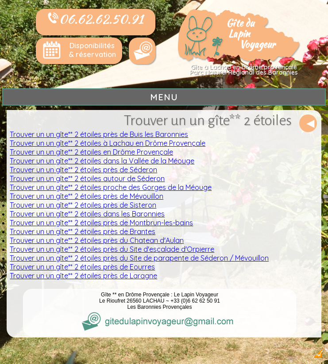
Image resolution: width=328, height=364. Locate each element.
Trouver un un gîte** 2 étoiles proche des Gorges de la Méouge (111, 187)
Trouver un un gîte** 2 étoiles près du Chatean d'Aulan (97, 240)
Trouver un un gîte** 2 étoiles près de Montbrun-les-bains (101, 222)
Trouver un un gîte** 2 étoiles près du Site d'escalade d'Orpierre (112, 249)
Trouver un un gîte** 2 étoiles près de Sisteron (83, 205)
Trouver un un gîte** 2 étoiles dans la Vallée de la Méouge (102, 160)
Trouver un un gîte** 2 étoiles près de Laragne (83, 275)
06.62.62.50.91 (95, 19)
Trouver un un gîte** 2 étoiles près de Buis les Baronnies (99, 134)
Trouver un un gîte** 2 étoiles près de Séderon (83, 169)
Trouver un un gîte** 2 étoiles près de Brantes (82, 231)
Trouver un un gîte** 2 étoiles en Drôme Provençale (91, 152)
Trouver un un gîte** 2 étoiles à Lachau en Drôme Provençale (107, 143)
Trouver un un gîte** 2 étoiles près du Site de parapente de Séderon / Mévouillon (139, 258)
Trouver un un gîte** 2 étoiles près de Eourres (82, 266)
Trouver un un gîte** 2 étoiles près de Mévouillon (86, 196)
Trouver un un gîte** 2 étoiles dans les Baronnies (87, 213)
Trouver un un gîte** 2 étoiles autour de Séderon (87, 178)
